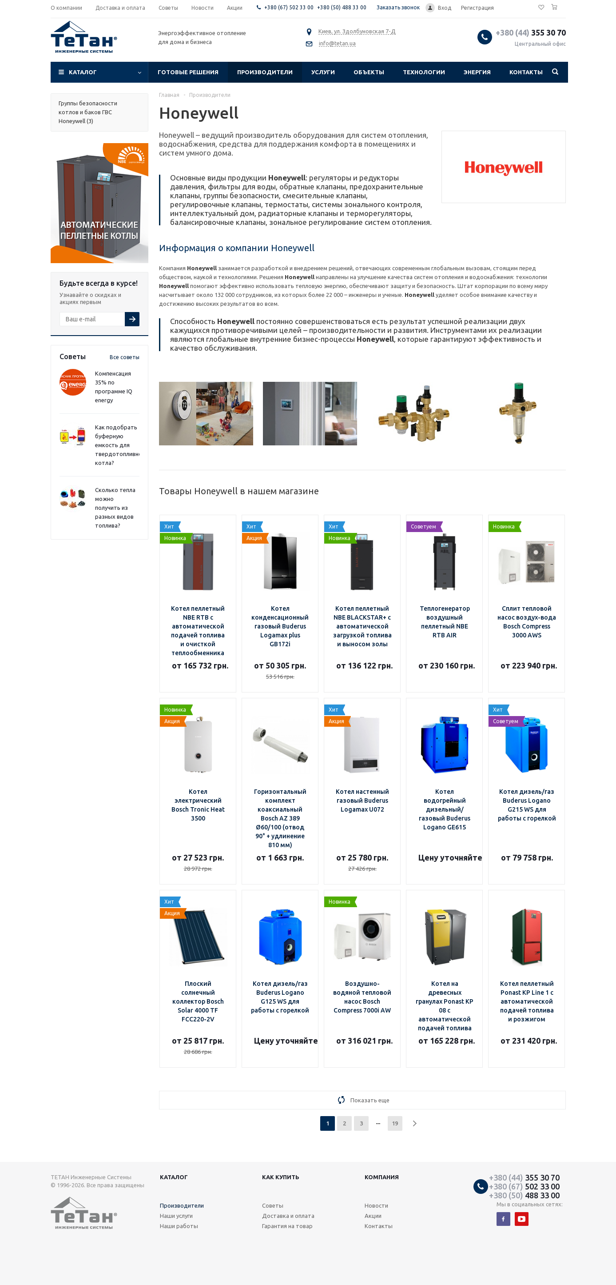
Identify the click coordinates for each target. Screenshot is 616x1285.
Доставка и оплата (288, 1216)
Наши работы (179, 1226)
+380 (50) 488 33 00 (341, 7)
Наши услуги (176, 1216)
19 (395, 1123)
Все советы (124, 357)
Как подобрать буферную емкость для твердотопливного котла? (121, 445)
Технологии (424, 72)
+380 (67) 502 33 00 (289, 7)
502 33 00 (524, 1186)
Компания (382, 1177)
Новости (376, 1205)
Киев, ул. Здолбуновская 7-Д (357, 31)
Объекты (369, 72)
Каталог (83, 72)
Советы (272, 1205)
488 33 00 (524, 1195)
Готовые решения (188, 72)
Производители (265, 72)
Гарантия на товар (287, 1226)
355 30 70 (531, 32)
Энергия (477, 72)
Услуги (323, 72)
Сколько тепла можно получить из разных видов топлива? (115, 507)
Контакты (526, 72)
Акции (373, 1216)
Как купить (280, 1177)
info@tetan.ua (337, 43)
